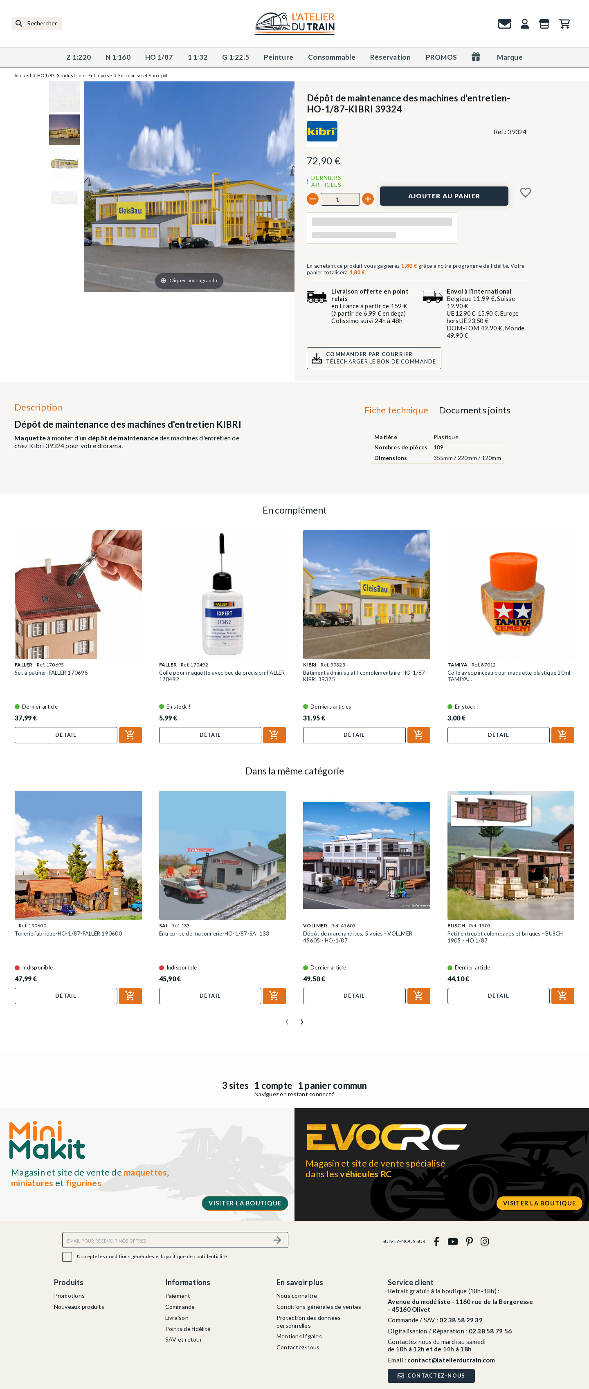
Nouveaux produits (79, 1306)
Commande (180, 1306)
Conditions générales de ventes (319, 1306)
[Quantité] (340, 199)
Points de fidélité (188, 1328)
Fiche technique (396, 409)
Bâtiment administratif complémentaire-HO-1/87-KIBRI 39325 (365, 675)
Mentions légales (299, 1336)
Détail (66, 735)
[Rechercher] (36, 23)
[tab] (397, 412)
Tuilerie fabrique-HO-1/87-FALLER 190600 (68, 933)
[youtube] (452, 1241)
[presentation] (287, 1018)
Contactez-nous (298, 1347)
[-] (313, 199)
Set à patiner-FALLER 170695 (51, 672)
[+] (368, 199)
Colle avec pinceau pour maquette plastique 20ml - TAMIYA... (510, 675)
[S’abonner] (277, 1240)
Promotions (69, 1295)
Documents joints (475, 409)
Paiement (178, 1295)
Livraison (177, 1317)
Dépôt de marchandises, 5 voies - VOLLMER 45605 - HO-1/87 (357, 936)
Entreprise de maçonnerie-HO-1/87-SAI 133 (214, 933)
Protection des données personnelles (309, 1321)
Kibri (36, 445)
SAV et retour (183, 1339)
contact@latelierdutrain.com (451, 1360)
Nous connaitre (297, 1295)
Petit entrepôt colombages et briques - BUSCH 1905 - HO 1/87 (505, 936)
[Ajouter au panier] (444, 196)
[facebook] (436, 1241)
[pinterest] (469, 1241)
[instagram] (485, 1241)
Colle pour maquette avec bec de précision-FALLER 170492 (222, 675)
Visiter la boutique (245, 1203)
